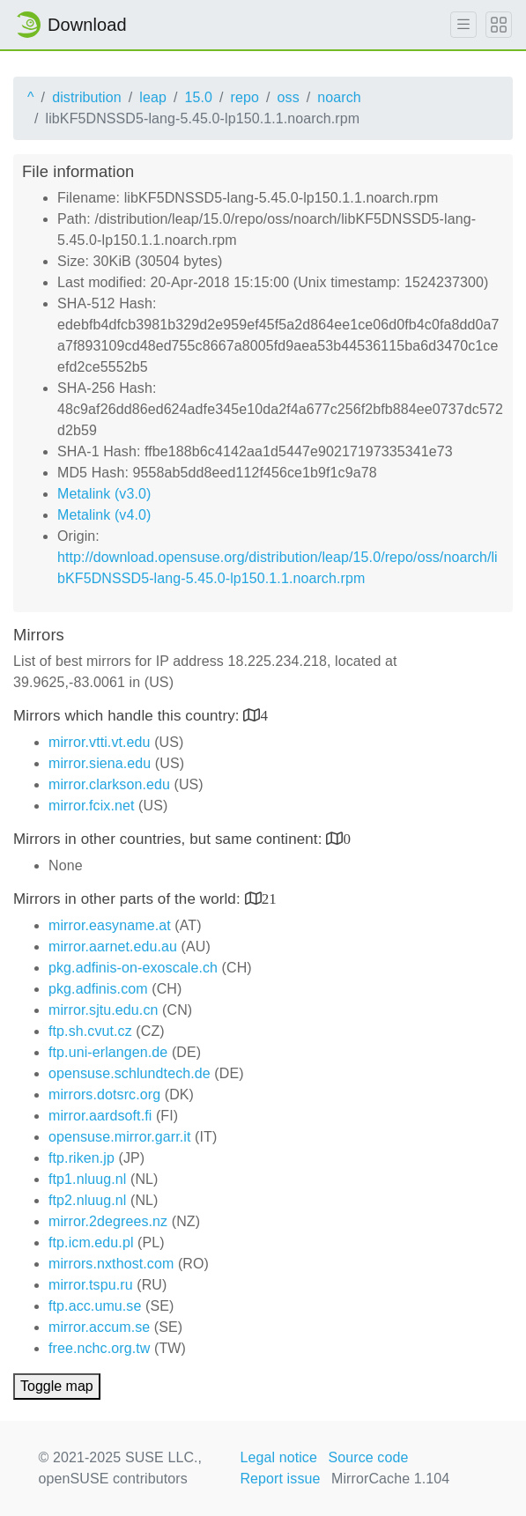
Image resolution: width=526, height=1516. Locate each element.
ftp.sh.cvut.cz (90, 1031)
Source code (369, 1457)
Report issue (280, 1478)
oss (289, 97)
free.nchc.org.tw (99, 1348)
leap (153, 97)
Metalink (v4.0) (104, 514)
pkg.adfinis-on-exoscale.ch (133, 967)
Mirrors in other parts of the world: (129, 899)
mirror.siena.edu (99, 763)
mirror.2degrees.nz (107, 1221)
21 (269, 898)
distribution (87, 97)
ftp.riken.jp (81, 1157)
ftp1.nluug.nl (87, 1179)
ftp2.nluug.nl (87, 1200)
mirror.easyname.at (109, 925)
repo (245, 97)
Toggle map (56, 1386)
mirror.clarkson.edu (109, 784)
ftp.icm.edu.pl (91, 1242)
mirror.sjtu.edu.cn (103, 1009)
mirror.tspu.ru (90, 1284)
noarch (339, 97)
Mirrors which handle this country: (128, 715)
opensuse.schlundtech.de (129, 1073)
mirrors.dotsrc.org (104, 1094)
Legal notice (278, 1457)
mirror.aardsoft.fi (100, 1115)
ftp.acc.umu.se (94, 1305)
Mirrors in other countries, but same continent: (169, 839)
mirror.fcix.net (91, 805)
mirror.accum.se (99, 1327)
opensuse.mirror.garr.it (119, 1136)
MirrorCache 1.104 (390, 1478)
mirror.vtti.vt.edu (99, 742)
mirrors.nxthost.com (111, 1263)
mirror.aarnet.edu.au (112, 946)
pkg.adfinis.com (98, 988)
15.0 (198, 97)
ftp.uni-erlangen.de (107, 1052)
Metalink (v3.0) (104, 493)
